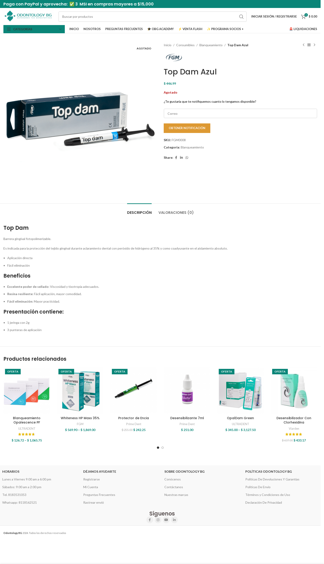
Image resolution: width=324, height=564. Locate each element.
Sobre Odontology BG (184, 471)
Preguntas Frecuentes (99, 495)
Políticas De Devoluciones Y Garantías (272, 479)
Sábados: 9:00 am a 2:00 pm (21, 487)
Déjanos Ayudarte (99, 471)
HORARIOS (10, 471)
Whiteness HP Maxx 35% (80, 418)
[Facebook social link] (176, 158)
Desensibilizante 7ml (187, 418)
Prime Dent (133, 424)
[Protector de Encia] (133, 390)
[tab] (139, 210)
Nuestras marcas (176, 495)
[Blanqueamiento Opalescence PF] (26, 390)
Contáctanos (173, 487)
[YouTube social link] (166, 519)
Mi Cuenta (90, 487)
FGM (80, 424)
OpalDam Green (240, 418)
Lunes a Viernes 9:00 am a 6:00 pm (26, 479)
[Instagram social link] (158, 519)
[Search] (152, 16)
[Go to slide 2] (162, 448)
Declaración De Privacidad (263, 502)
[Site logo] (28, 16)
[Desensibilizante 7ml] (187, 390)
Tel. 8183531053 (14, 495)
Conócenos (172, 479)
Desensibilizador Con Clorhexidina (293, 420)
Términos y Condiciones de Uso (267, 495)
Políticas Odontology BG (268, 471)
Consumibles (185, 45)
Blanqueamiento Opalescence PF (26, 420)
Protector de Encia (133, 418)
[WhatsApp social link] (187, 158)
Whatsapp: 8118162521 (19, 502)
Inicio (167, 45)
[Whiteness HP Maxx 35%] (80, 390)
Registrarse (91, 479)
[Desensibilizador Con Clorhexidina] (294, 390)
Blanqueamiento (211, 45)
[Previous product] (303, 45)
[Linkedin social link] (181, 158)
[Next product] (314, 45)
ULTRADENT (26, 428)
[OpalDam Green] (240, 390)
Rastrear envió (93, 502)
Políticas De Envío (258, 487)
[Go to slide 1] (158, 448)
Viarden (294, 428)
